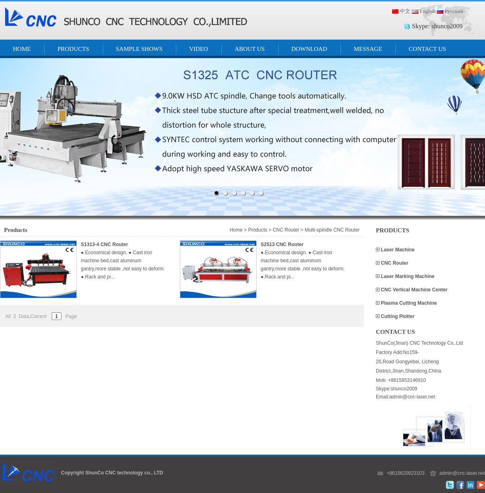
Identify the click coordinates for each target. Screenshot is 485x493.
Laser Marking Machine (407, 276)
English (428, 11)
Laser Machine (397, 250)
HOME (22, 49)
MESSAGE (368, 49)
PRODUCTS (73, 49)
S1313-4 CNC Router (104, 244)
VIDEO (198, 49)
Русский (454, 11)
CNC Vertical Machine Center (413, 290)
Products (257, 230)
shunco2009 (446, 26)
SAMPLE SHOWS (139, 49)
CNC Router (394, 263)
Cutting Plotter (397, 316)
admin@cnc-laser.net (462, 473)
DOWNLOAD (309, 49)
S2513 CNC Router (282, 244)
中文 (405, 11)
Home (236, 230)
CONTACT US (427, 49)
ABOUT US (250, 49)
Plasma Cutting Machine (408, 303)
